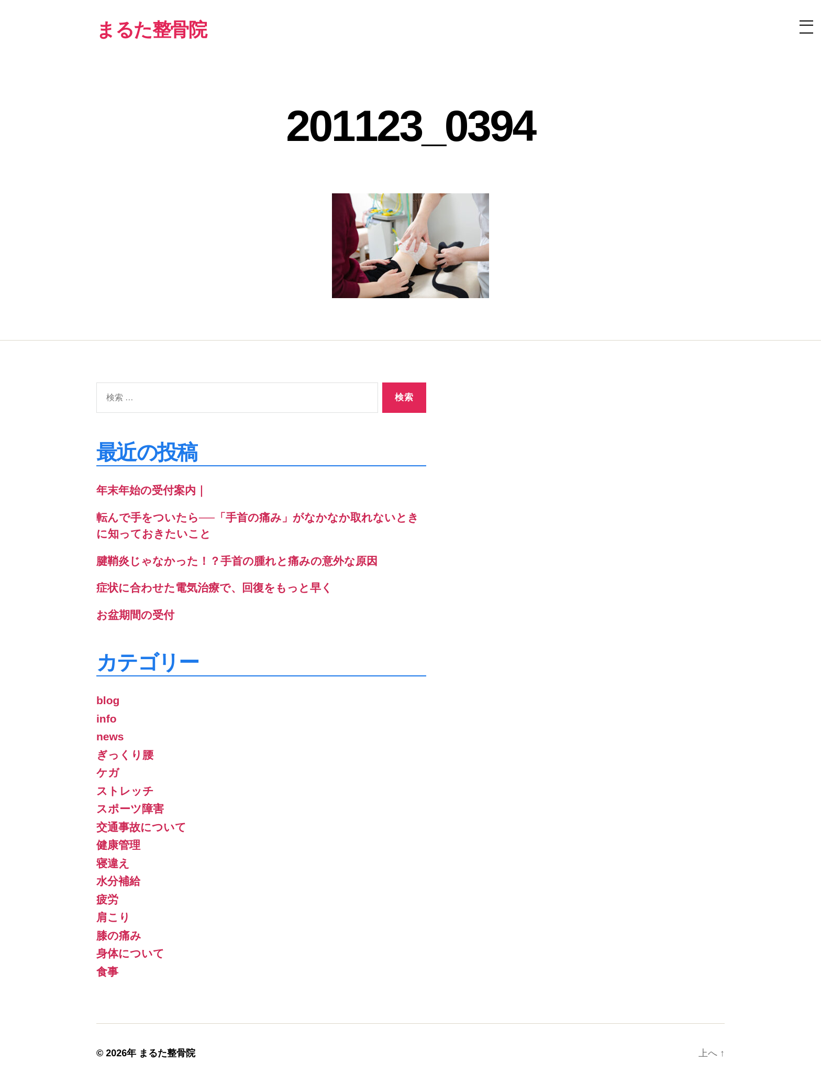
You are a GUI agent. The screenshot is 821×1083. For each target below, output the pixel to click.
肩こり (113, 917)
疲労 (107, 899)
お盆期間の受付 (135, 615)
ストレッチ (125, 791)
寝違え (113, 863)
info (106, 719)
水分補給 (118, 881)
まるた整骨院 (167, 1053)
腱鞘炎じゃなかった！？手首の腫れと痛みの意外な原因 (237, 561)
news (110, 736)
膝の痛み (118, 935)
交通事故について (141, 827)
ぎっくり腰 (124, 755)
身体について (130, 953)
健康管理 (118, 845)
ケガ (107, 773)
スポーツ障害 (130, 809)
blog (107, 700)
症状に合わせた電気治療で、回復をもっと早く (214, 588)
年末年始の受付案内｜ (151, 490)
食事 (107, 972)
